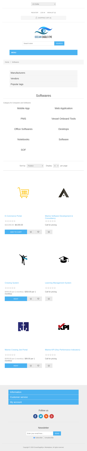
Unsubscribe (49, 438)
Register (34, 12)
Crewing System (12, 283)
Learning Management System (58, 283)
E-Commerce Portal (13, 216)
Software (64, 139)
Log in (42, 12)
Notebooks (23, 139)
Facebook (35, 416)
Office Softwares (23, 129)
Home (7, 62)
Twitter (41, 416)
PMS (23, 118)
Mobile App (23, 108)
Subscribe (38, 438)
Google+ (52, 416)
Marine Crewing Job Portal (16, 350)
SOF (23, 149)
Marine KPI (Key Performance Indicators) (62, 350)
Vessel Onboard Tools (64, 118)
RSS (46, 416)
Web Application (63, 108)
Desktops (63, 129)
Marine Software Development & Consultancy (59, 217)
